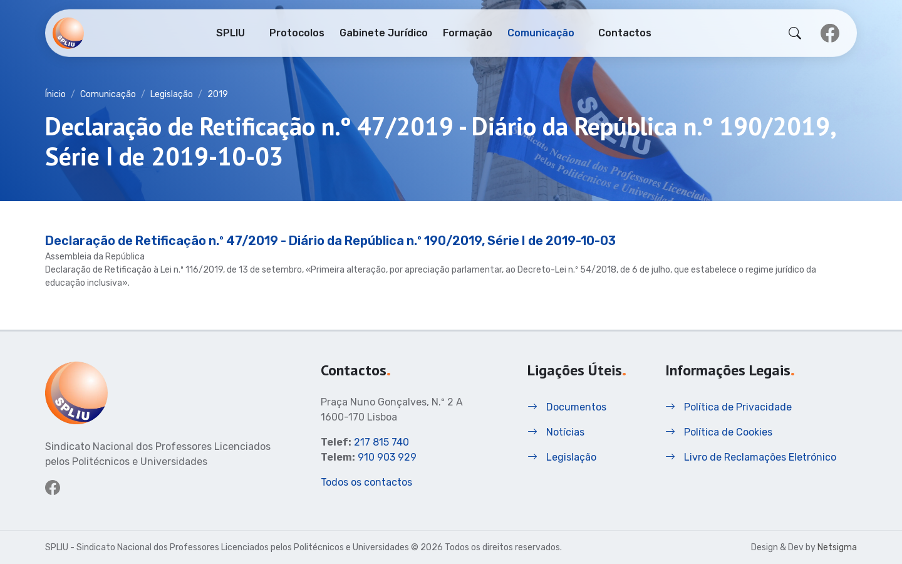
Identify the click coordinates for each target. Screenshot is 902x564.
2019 (217, 94)
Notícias (555, 432)
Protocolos (296, 32)
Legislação (171, 94)
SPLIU (230, 32)
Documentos (566, 407)
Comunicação (540, 32)
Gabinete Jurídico (384, 32)
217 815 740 (381, 442)
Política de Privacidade (728, 407)
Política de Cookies (718, 432)
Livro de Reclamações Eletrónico (750, 457)
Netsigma (837, 547)
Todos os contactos (366, 482)
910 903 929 (387, 457)
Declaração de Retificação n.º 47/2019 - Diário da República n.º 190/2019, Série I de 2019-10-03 (330, 240)
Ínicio (55, 94)
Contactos (624, 32)
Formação (467, 32)
